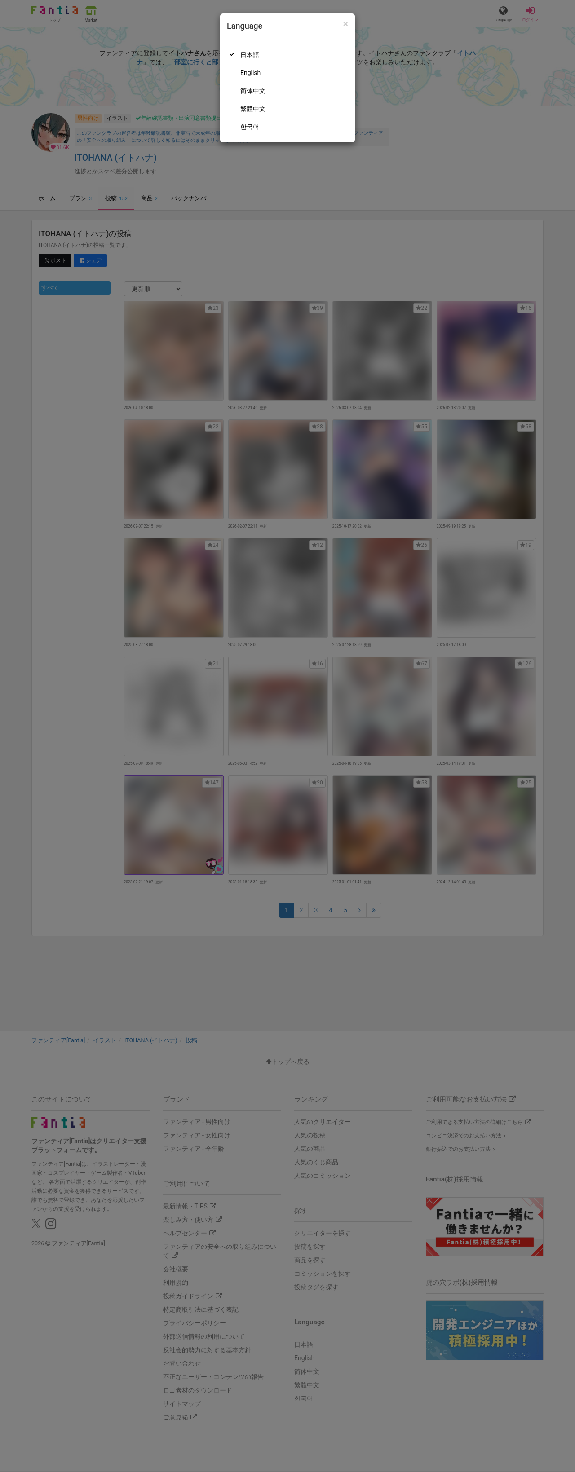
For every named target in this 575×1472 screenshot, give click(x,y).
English (250, 72)
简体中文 (252, 90)
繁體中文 (252, 108)
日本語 (249, 54)
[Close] (345, 24)
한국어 (249, 126)
